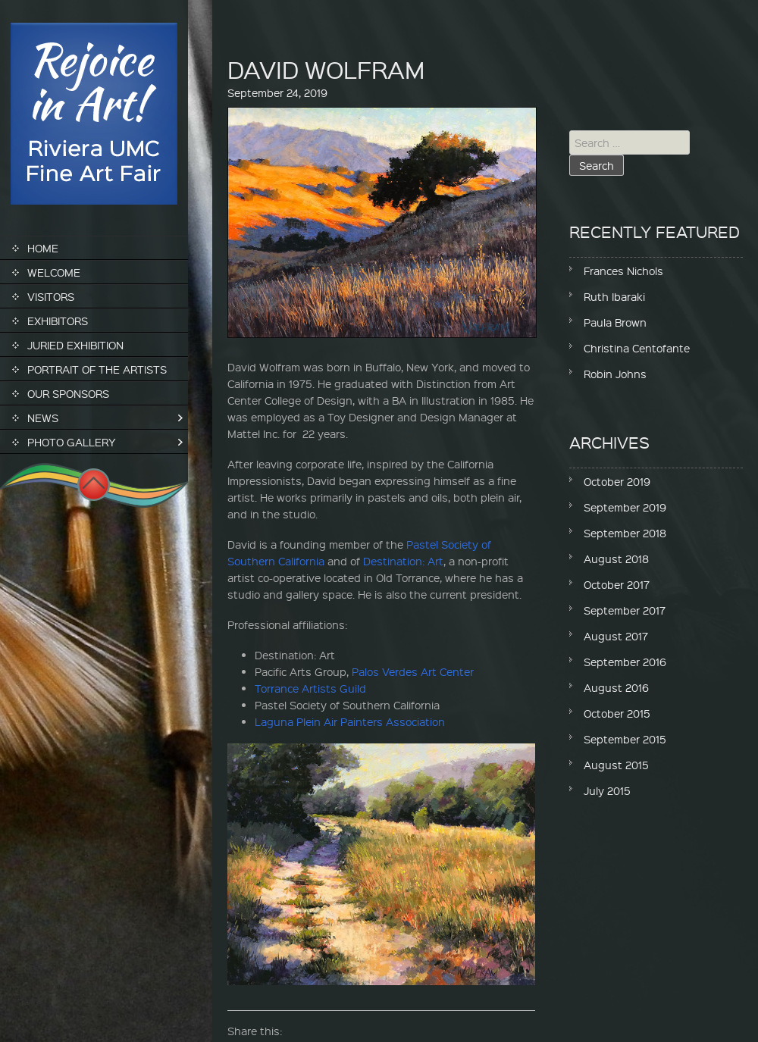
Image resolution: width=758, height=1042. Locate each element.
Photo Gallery (71, 442)
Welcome (53, 272)
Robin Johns (615, 373)
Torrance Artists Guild (310, 688)
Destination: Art (403, 561)
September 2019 (625, 507)
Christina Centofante (637, 348)
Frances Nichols (623, 270)
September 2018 (625, 533)
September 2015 (625, 739)
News (42, 417)
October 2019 (617, 481)
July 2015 (607, 790)
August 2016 (616, 687)
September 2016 (625, 661)
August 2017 (616, 636)
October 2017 (617, 584)
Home (42, 248)
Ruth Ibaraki (614, 296)
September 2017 (625, 610)
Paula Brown (615, 322)
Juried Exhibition (75, 345)
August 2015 (616, 764)
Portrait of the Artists (97, 369)
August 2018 (616, 558)
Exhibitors (57, 320)
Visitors (50, 296)
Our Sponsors (68, 393)
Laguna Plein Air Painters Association (350, 721)
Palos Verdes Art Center (413, 671)
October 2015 (617, 713)
